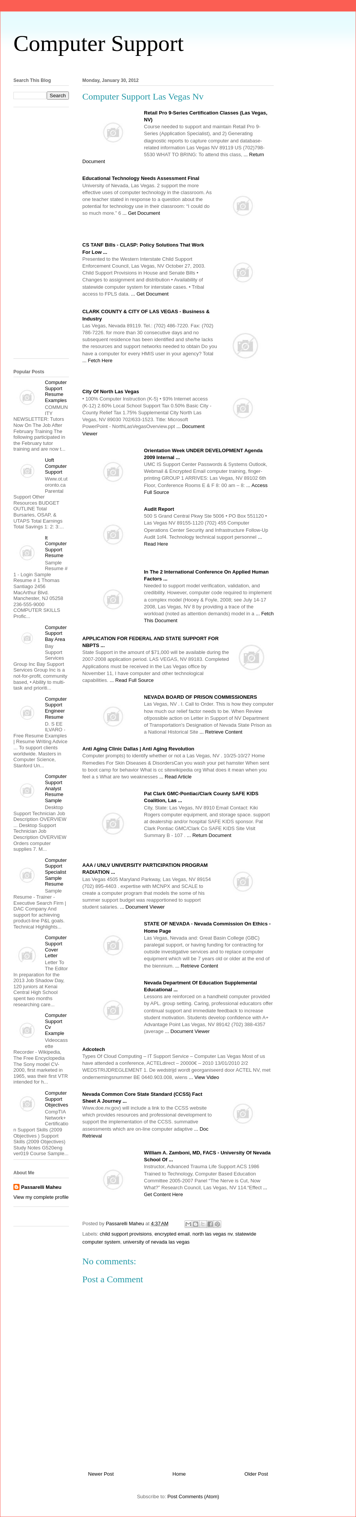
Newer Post (101, 1474)
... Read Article (175, 777)
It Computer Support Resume (56, 547)
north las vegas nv (213, 1234)
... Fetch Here (97, 360)
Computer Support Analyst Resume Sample (56, 788)
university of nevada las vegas (156, 1242)
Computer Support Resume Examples (56, 391)
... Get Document (141, 213)
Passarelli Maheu (41, 1187)
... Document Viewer (142, 907)
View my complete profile (41, 1197)
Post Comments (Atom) (193, 1496)
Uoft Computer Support (56, 466)
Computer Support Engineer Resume (56, 708)
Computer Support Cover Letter (56, 946)
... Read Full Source (132, 680)
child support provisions (126, 1234)
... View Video (204, 1077)
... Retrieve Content (220, 732)
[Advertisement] (44, 235)
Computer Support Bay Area (56, 633)
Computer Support (98, 43)
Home (179, 1474)
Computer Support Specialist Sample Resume (56, 872)
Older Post (256, 1474)
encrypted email (172, 1234)
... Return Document (209, 835)
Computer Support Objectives (56, 1099)
